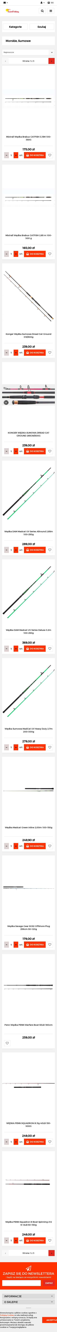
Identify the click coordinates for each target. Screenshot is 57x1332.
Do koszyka (35, 155)
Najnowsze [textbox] (9, 52)
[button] (50, 2)
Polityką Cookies (7, 1315)
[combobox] (28, 52)
